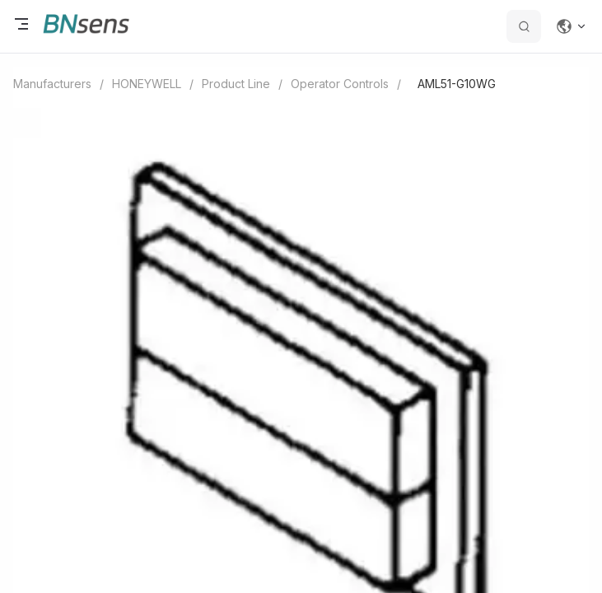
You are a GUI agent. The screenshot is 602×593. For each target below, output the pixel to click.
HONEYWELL (146, 84)
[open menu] (21, 26)
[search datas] (523, 26)
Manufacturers (52, 84)
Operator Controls (340, 84)
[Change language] (571, 26)
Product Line (236, 84)
